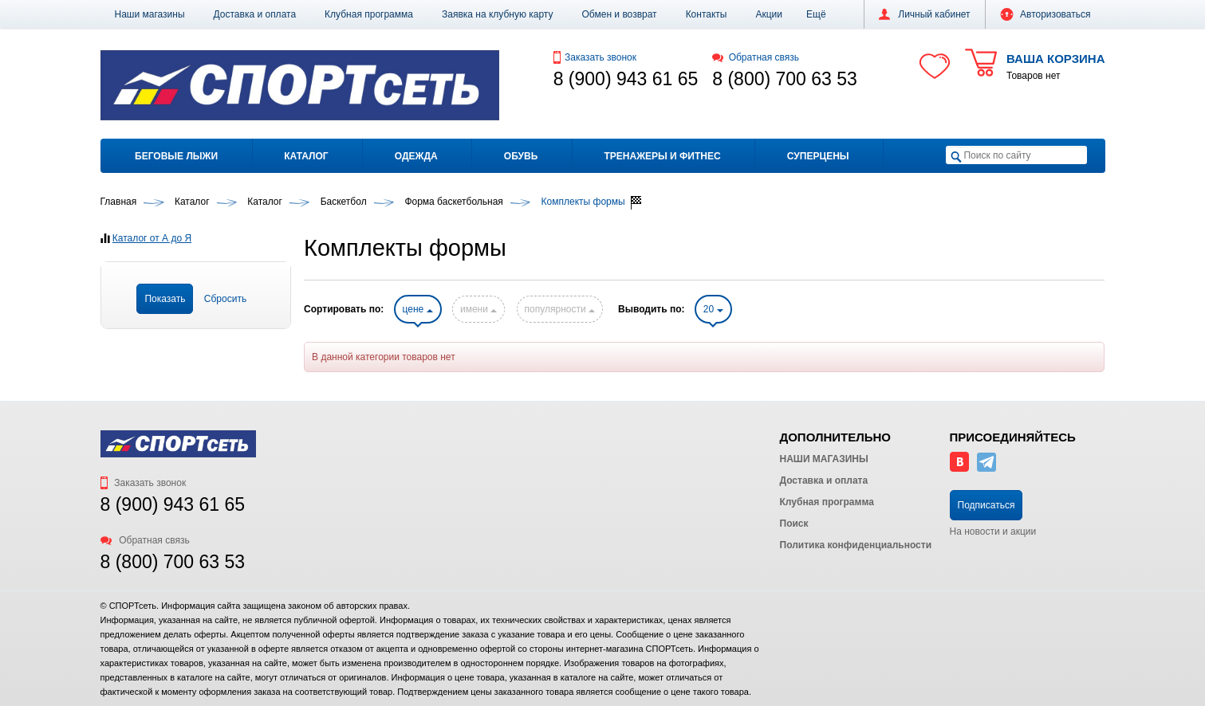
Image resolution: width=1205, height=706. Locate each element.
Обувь (521, 156)
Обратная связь (755, 57)
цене (418, 309)
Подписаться (986, 505)
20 (713, 309)
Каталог (306, 156)
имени (478, 309)
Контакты (706, 14)
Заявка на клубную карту (497, 14)
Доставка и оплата (255, 14)
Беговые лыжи (176, 156)
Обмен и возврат (619, 14)
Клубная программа (369, 14)
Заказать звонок (594, 57)
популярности (560, 309)
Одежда (416, 156)
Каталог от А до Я (151, 238)
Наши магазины (150, 14)
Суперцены (818, 156)
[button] (816, 14)
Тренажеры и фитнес (662, 156)
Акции (768, 14)
